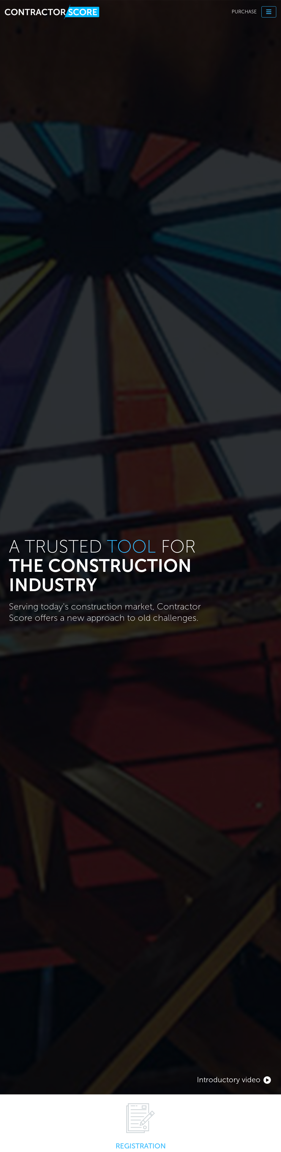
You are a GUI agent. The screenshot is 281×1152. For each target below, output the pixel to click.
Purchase (244, 12)
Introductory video (234, 1079)
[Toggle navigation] (268, 12)
